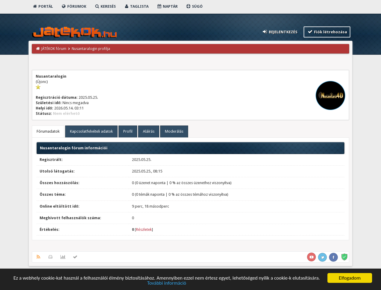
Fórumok (73, 6)
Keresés (105, 6)
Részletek (144, 229)
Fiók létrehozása (327, 31)
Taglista (136, 6)
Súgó (194, 6)
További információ (166, 283)
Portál (42, 6)
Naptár (167, 6)
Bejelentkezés (280, 31)
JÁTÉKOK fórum (53, 49)
